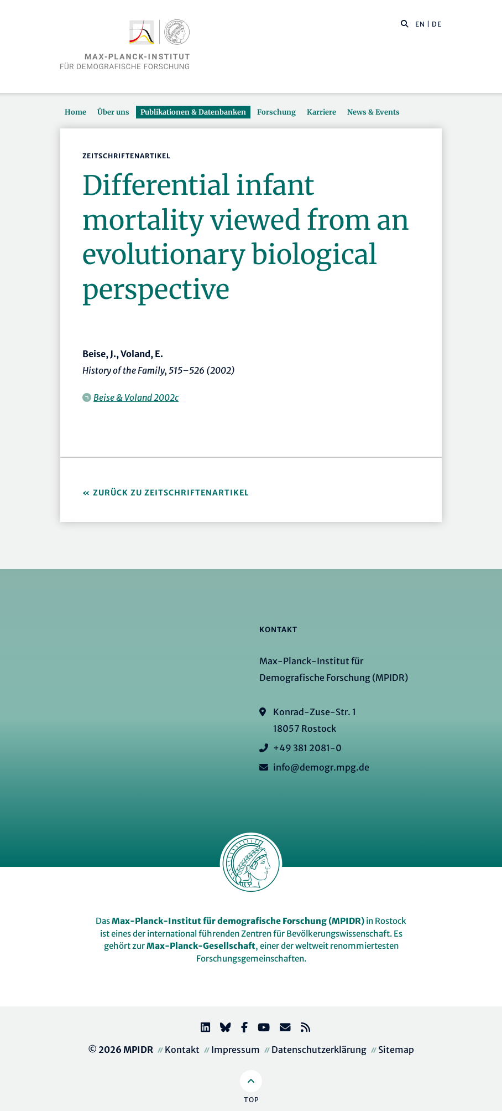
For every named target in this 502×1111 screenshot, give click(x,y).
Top (251, 1100)
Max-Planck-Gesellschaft (201, 946)
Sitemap (396, 1049)
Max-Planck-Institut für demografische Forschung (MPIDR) (238, 921)
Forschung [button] (276, 111)
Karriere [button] (321, 111)
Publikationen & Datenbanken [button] (193, 111)
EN (420, 24)
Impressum (235, 1049)
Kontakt (182, 1049)
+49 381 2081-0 (307, 747)
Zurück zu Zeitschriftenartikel (171, 493)
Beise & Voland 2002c (136, 397)
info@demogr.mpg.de (321, 767)
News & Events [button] (373, 111)
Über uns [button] (113, 111)
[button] (405, 23)
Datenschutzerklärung (319, 1049)
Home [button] (75, 111)
